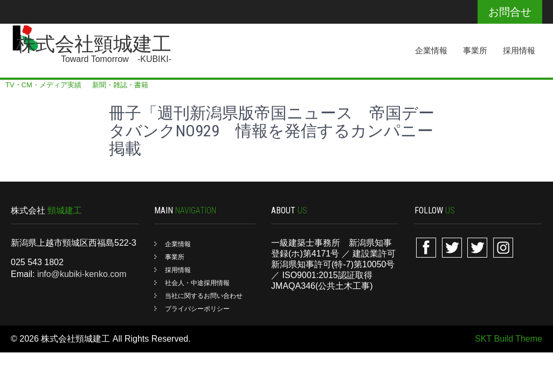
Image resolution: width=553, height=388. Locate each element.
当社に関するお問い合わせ (204, 296)
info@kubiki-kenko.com (82, 274)
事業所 (475, 51)
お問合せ (509, 11)
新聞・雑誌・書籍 (120, 85)
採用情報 (519, 51)
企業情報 (431, 51)
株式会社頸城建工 (93, 44)
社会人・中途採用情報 (197, 283)
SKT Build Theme (508, 338)
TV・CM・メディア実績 (43, 85)
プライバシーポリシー (197, 309)
